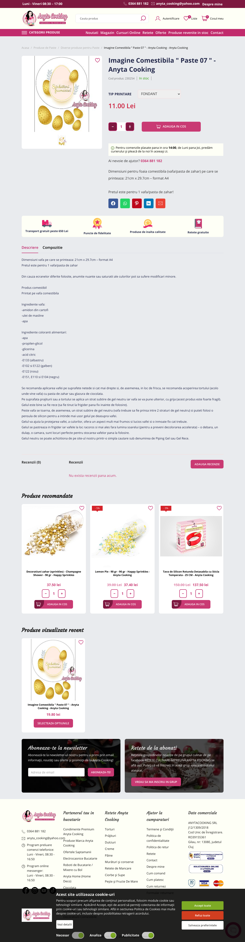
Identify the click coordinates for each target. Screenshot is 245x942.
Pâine (109, 856)
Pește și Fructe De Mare (121, 882)
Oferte (160, 32)
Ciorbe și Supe (115, 875)
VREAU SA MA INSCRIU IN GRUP (156, 782)
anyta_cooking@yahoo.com (39, 838)
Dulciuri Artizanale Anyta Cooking (80, 908)
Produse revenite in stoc (188, 32)
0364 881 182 (151, 160)
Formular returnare (160, 893)
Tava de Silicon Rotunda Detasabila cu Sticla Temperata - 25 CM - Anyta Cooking (191, 573)
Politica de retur (158, 847)
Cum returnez (156, 886)
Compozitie (52, 247)
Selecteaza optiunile (53, 723)
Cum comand (156, 873)
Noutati (92, 32)
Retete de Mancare (118, 868)
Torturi (110, 829)
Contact (217, 32)
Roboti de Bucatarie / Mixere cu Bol (78, 867)
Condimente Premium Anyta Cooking (78, 831)
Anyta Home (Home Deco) (77, 878)
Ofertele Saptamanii (77, 852)
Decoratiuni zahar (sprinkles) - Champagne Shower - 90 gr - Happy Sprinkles (53, 573)
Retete (148, 32)
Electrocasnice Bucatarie (80, 859)
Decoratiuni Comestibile (80, 917)
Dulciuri (110, 842)
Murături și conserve (119, 862)
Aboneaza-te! (101, 772)
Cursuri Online (128, 32)
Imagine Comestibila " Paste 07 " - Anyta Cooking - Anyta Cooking (53, 706)
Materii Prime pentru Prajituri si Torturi (78, 896)
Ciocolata (69, 888)
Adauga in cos (171, 127)
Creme (109, 849)
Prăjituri (110, 836)
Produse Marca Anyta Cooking (78, 843)
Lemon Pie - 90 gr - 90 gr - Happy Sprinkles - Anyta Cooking (122, 573)
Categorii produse (44, 32)
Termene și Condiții (160, 829)
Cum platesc (155, 880)
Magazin (107, 32)
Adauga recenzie (207, 464)
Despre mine (156, 867)
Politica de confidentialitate (158, 838)
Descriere (30, 247)
